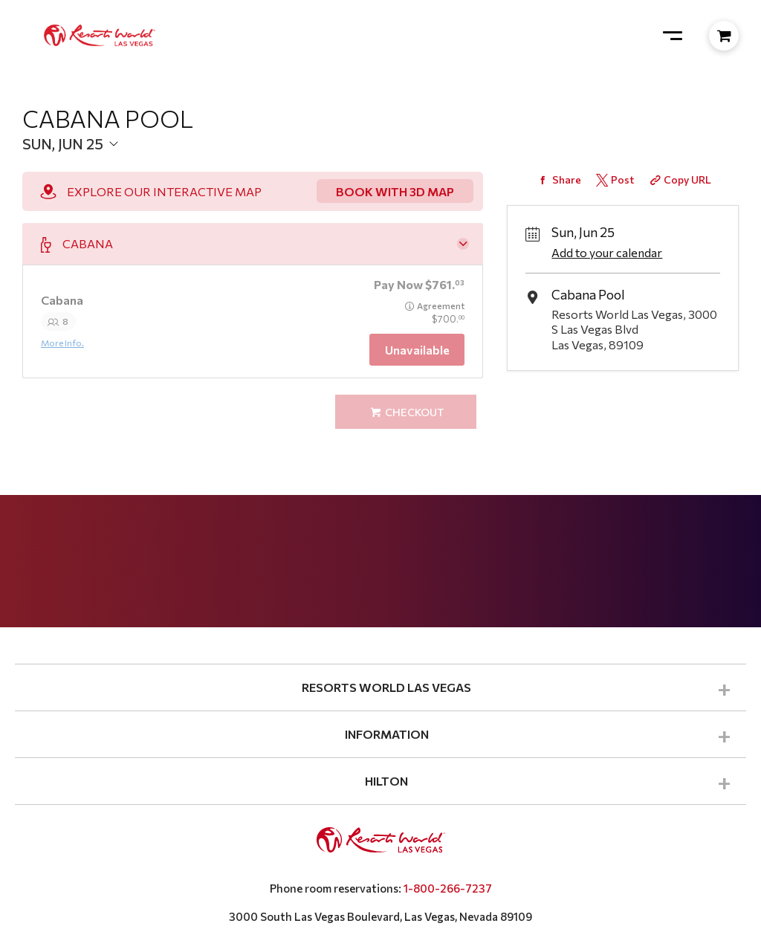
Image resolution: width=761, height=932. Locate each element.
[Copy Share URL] (679, 179)
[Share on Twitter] (613, 179)
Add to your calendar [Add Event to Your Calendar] (606, 252)
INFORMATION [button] (387, 734)
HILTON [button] (386, 781)
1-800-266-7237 (448, 888)
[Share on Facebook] (557, 179)
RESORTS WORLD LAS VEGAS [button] (386, 687)
